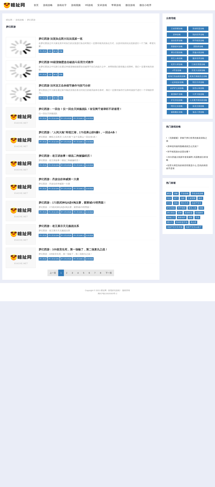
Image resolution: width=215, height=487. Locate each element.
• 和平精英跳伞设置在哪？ (178, 151)
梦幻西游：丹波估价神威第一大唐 (59, 179)
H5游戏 (89, 5)
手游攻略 (185, 193)
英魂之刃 (171, 217)
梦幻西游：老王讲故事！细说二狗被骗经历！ (65, 155)
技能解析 (199, 213)
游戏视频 (76, 5)
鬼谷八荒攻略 (198, 112)
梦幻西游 (31, 20)
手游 (197, 217)
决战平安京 (196, 203)
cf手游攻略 (176, 70)
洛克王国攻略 (198, 106)
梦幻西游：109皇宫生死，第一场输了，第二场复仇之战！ (73, 249)
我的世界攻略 (198, 34)
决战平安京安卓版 (175, 227)
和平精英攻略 (198, 40)
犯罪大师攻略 (177, 64)
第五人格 (192, 208)
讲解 (61, 51)
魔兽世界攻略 (198, 58)
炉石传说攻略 (177, 100)
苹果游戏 (116, 5)
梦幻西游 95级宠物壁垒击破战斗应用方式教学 (66, 62)
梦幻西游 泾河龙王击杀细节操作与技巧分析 (64, 85)
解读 (55, 51)
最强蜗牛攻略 (177, 94)
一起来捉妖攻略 (177, 82)
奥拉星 (193, 222)
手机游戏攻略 (197, 193)
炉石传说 (171, 208)
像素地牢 (182, 217)
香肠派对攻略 (177, 46)
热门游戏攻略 (173, 127)
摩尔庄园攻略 (177, 52)
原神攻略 (177, 34)
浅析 (50, 51)
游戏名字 (62, 5)
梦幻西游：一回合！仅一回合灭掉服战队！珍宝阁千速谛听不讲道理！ (80, 109)
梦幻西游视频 (66, 118)
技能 (201, 208)
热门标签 (171, 183)
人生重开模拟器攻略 (198, 100)
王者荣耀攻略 (177, 28)
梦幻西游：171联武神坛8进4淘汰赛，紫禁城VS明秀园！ (72, 202)
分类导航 (171, 18)
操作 (200, 198)
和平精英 (182, 208)
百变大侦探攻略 (198, 70)
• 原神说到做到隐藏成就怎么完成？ (182, 146)
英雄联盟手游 (182, 222)
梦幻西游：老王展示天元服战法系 (59, 226)
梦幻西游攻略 (53, 118)
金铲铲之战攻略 (177, 88)
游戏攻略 (48, 5)
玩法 (169, 198)
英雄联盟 (188, 213)
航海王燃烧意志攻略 (198, 76)
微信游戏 (130, 5)
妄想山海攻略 (198, 88)
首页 (36, 5)
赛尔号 (170, 222)
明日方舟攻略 (198, 82)
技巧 (176, 198)
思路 (176, 203)
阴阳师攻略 (198, 46)
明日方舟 (185, 203)
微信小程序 (145, 5)
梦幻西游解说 (78, 118)
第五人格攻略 (177, 58)
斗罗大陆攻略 (198, 94)
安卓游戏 (102, 5)
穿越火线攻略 (198, 52)
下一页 (109, 273)
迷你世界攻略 (177, 40)
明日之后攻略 (177, 106)
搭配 (190, 217)
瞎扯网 (9, 20)
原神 (180, 213)
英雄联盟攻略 (198, 28)
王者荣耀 (191, 198)
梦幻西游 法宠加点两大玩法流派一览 (60, 38)
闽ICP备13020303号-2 (107, 293)
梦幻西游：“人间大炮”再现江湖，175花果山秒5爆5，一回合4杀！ (78, 132)
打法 (169, 203)
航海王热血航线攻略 (177, 76)
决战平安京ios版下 (194, 227)
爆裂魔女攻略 (177, 112)
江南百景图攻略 (198, 64)
